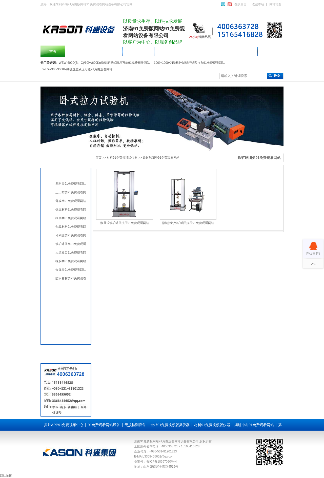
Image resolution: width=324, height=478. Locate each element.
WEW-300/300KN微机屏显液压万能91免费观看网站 (77, 69)
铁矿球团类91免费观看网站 (70, 244)
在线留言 (240, 4)
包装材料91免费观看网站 (70, 226)
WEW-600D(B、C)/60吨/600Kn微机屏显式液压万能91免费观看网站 (104, 63)
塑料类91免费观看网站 (70, 183)
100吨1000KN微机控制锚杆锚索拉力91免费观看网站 (189, 63)
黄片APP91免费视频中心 (64, 425)
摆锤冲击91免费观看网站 (94, 51)
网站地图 (275, 4)
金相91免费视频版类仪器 (170, 425)
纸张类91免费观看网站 (70, 218)
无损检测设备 (64, 300)
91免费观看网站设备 (179, 51)
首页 (52, 51)
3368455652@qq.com (159, 456)
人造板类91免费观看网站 (70, 252)
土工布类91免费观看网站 (70, 192)
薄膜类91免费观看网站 (70, 201)
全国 (57, 335)
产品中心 (138, 51)
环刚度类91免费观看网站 (70, 235)
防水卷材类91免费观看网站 (70, 278)
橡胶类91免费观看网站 (70, 261)
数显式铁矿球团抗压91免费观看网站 (124, 223)
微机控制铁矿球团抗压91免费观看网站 (188, 223)
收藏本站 (258, 4)
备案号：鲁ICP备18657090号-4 (155, 461)
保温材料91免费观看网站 (70, 209)
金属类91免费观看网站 (70, 270)
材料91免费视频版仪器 (231, 51)
